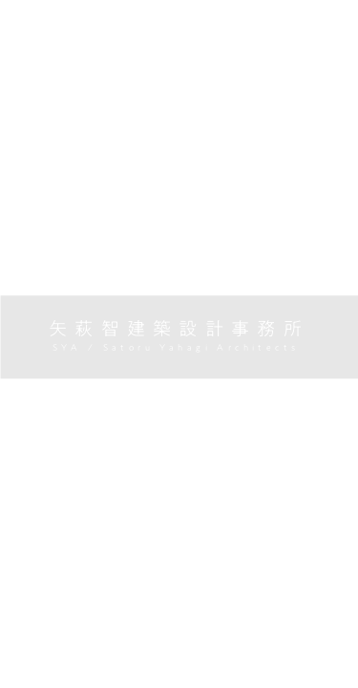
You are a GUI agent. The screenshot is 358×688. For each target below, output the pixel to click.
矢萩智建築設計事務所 (179, 328)
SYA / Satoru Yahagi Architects (179, 347)
